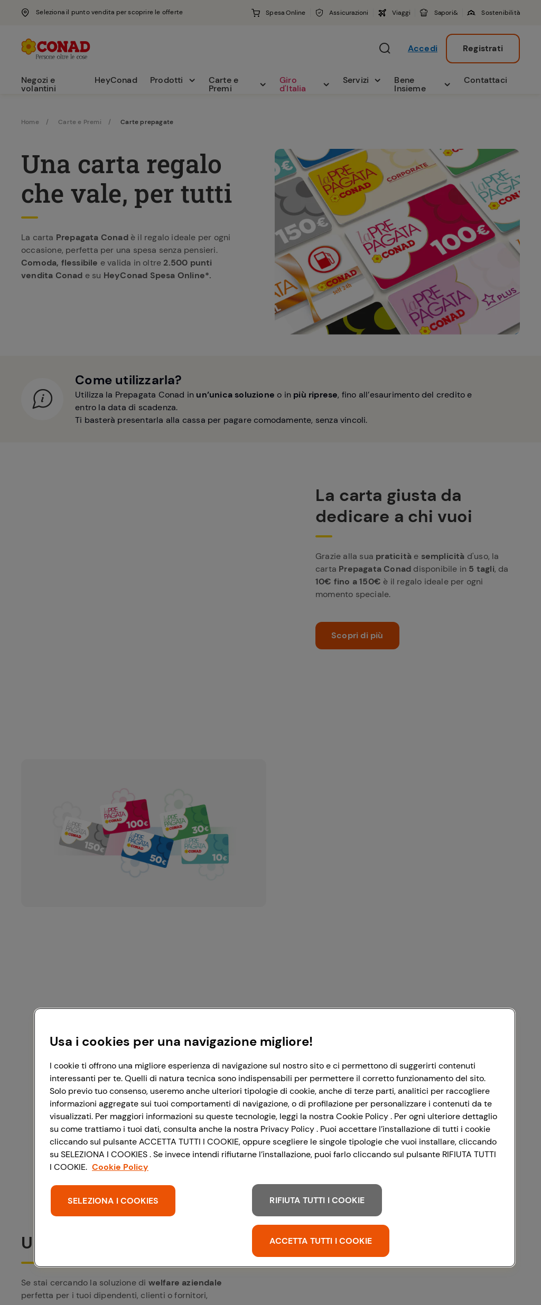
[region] (275, 1138)
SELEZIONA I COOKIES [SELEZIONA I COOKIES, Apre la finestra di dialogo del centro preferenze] (113, 1200)
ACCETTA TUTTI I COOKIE (320, 1240)
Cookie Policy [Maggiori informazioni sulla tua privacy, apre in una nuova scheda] (120, 1166)
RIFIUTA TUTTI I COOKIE (317, 1200)
